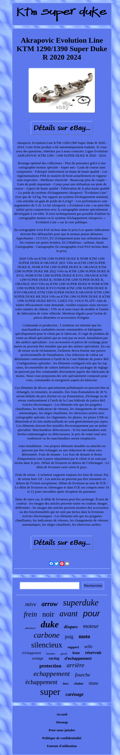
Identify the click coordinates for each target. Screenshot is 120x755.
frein (30, 614)
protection (50, 666)
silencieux (46, 645)
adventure (30, 628)
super (50, 692)
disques (71, 626)
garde (64, 653)
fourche (82, 674)
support (73, 647)
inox (65, 683)
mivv (30, 604)
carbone (46, 635)
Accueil (61, 714)
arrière (75, 665)
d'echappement (77, 658)
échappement (41, 682)
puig (69, 636)
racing (54, 658)
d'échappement (31, 653)
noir (48, 614)
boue (76, 653)
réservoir (93, 652)
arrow (49, 603)
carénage (75, 694)
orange (38, 658)
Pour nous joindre (62, 730)
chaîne (78, 683)
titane (93, 683)
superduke (80, 602)
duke (50, 624)
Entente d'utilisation (62, 746)
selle (88, 646)
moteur (91, 626)
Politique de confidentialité (62, 738)
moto (84, 636)
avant (68, 613)
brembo (50, 653)
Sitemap (62, 722)
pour (91, 613)
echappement (52, 673)
